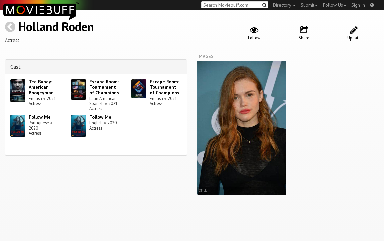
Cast (15, 66)
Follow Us (334, 5)
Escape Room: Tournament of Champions (104, 87)
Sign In (358, 5)
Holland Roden (56, 26)
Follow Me (40, 117)
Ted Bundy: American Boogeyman (41, 87)
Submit (309, 5)
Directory (284, 5)
